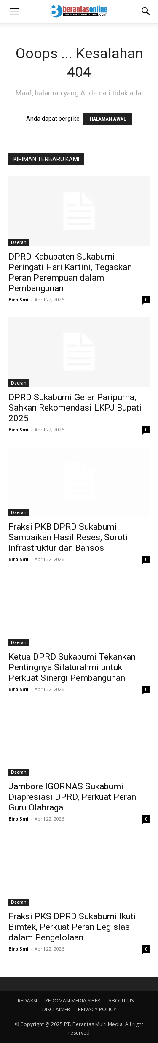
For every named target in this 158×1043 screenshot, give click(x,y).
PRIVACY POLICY (97, 1009)
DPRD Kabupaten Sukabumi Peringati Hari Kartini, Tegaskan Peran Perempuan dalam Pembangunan (70, 272)
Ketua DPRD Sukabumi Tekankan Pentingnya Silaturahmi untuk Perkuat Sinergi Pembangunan (72, 667)
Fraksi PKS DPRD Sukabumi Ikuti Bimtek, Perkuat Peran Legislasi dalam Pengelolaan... (72, 927)
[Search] (146, 11)
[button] (14, 11)
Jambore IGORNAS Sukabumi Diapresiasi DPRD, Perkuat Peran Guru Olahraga (72, 797)
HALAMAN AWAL (108, 119)
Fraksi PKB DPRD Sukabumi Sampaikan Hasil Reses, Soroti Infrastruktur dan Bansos (68, 537)
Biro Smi (18, 299)
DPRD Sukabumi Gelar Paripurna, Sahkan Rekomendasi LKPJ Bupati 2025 (75, 407)
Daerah (19, 242)
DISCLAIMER (56, 1009)
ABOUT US (121, 1000)
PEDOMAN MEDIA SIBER (72, 1000)
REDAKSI (27, 1000)
